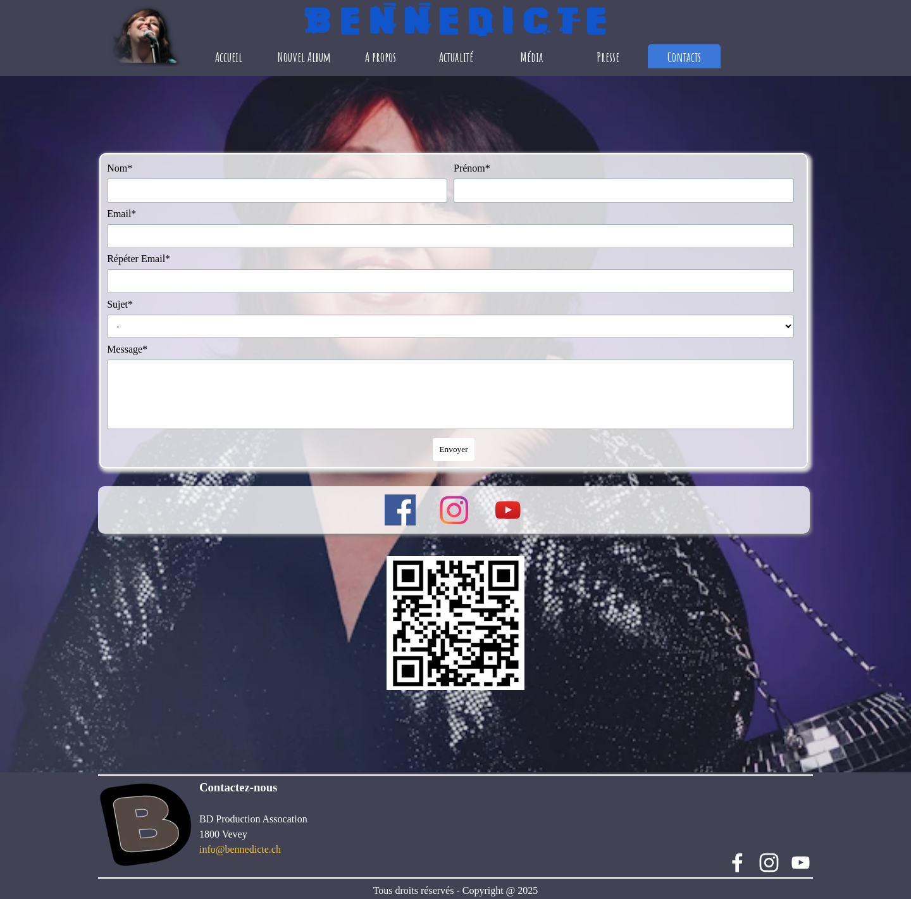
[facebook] (400, 510)
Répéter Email (138, 258)
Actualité (456, 56)
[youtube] (507, 510)
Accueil (228, 56)
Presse (608, 56)
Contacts (684, 56)
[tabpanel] (300, 818)
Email (121, 213)
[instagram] (454, 510)
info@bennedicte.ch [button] (240, 849)
